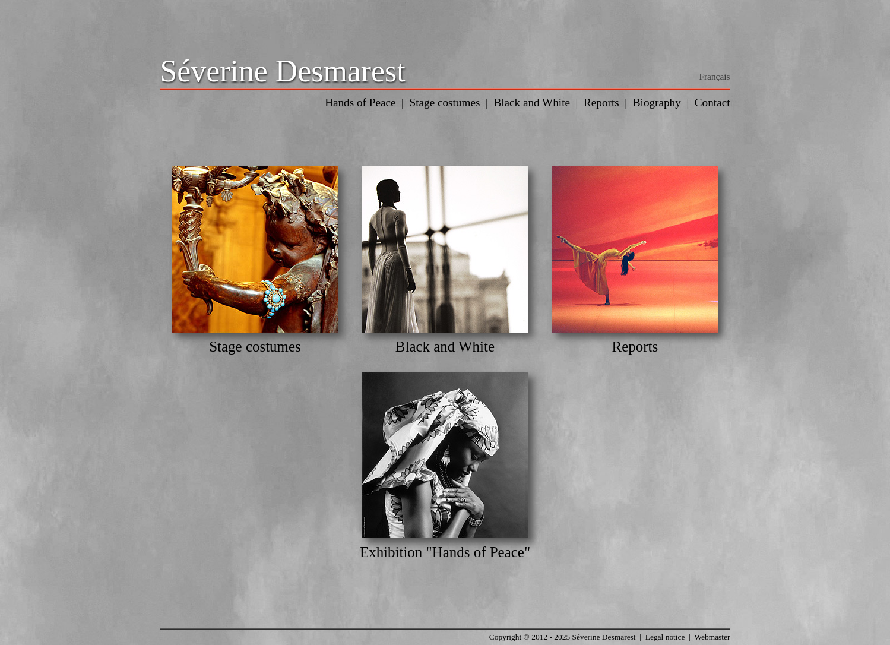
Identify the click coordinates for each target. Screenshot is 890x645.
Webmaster (712, 637)
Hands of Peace (360, 102)
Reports (601, 102)
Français (714, 76)
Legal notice (665, 637)
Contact (712, 102)
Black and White (531, 102)
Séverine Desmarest (283, 71)
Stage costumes (445, 102)
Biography (657, 102)
